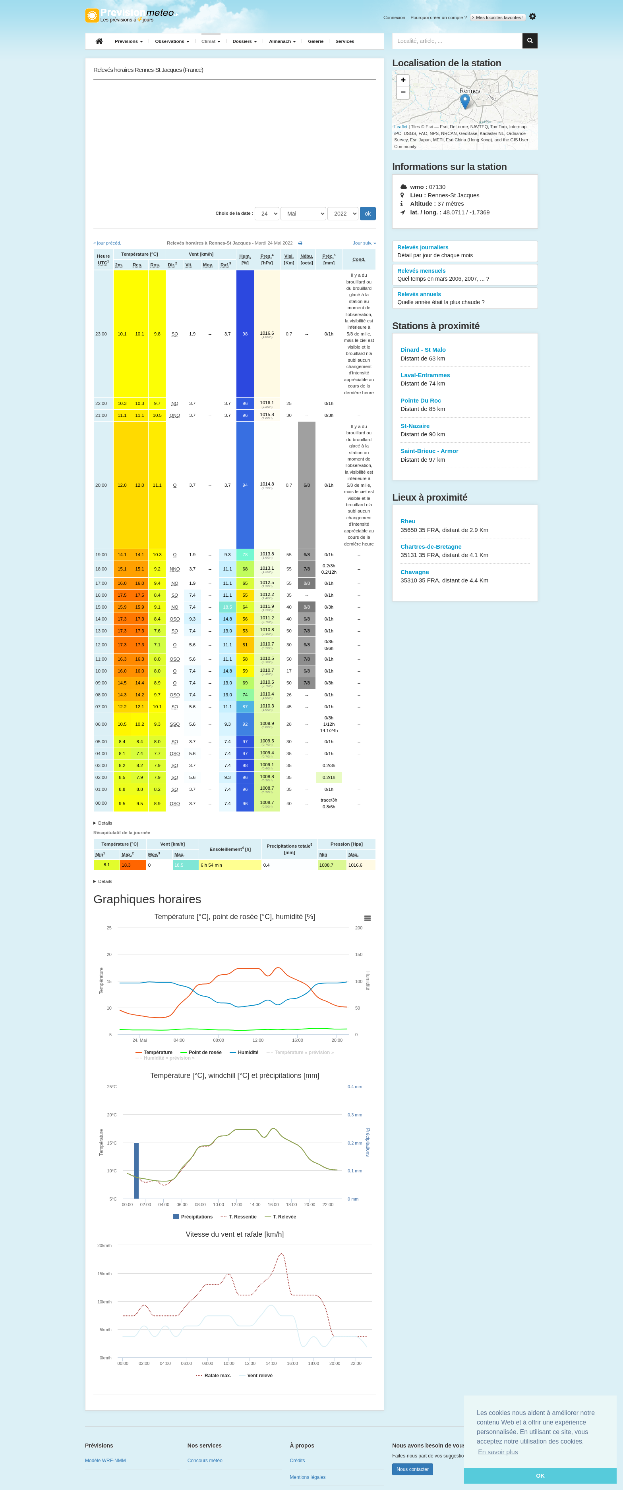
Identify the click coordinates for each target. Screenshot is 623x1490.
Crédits (297, 1460)
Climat (211, 41)
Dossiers (244, 41)
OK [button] (540, 1476)
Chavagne (465, 577)
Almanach (282, 41)
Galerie (315, 41)
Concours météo (205, 1460)
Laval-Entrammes (465, 380)
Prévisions (129, 41)
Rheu (465, 526)
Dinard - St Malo (465, 354)
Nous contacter (413, 1469)
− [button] (403, 93)
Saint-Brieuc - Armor (465, 455)
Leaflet (400, 126)
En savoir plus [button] (498, 1452)
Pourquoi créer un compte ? (438, 17)
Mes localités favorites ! (498, 17)
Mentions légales (308, 1477)
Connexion (394, 17)
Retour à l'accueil (131, 15)
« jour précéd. (107, 243)
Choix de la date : (234, 213)
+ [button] (403, 81)
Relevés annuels (465, 298)
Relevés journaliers (465, 251)
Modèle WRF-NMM (105, 1460)
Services (344, 41)
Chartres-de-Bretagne (465, 551)
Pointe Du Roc (465, 405)
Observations (172, 41)
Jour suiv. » (364, 243)
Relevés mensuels (465, 275)
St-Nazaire (465, 430)
